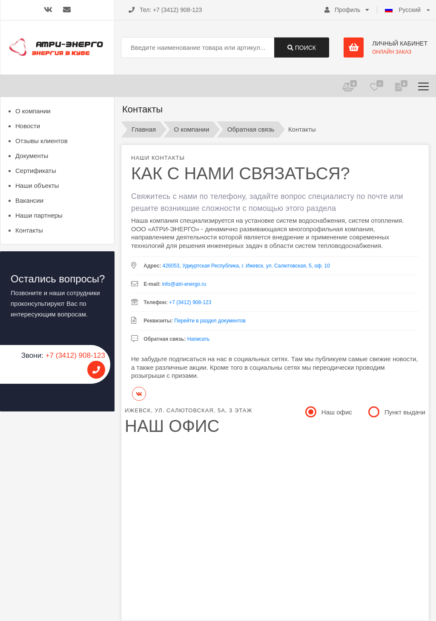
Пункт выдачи (397, 411)
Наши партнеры (39, 215)
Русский (403, 9)
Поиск (301, 47)
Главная (144, 129)
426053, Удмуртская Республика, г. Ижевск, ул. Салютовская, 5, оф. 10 (246, 266)
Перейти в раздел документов (210, 321)
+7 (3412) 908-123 (177, 9)
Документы (31, 155)
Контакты (29, 230)
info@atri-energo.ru (184, 284)
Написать (198, 339)
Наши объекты (37, 185)
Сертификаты (35, 170)
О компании (33, 111)
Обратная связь (251, 129)
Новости (27, 125)
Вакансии (29, 200)
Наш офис (329, 411)
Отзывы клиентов (41, 140)
